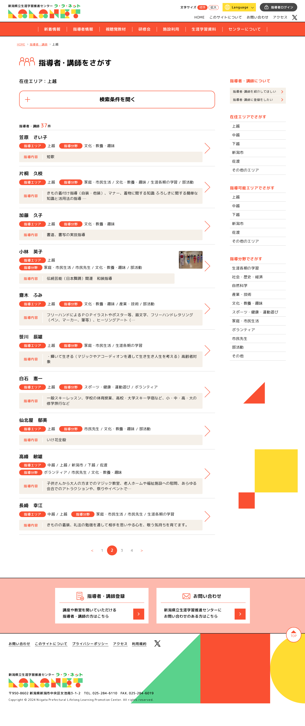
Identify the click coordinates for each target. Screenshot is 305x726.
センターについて (244, 29)
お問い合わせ (257, 17)
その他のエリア (246, 170)
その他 (238, 355)
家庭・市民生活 (246, 320)
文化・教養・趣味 (248, 303)
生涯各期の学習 (246, 268)
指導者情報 (83, 29)
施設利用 (171, 29)
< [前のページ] (92, 572)
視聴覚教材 (115, 29)
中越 (236, 135)
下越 (236, 144)
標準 (203, 7)
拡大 (214, 7)
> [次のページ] (142, 572)
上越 (236, 126)
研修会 (144, 29)
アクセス (280, 17)
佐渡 (236, 161)
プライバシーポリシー (90, 666)
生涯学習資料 (204, 29)
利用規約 (139, 666)
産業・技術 (242, 294)
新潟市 (238, 153)
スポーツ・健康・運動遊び (256, 312)
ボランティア (244, 329)
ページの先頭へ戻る (293, 658)
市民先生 (240, 338)
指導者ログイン (282, 7)
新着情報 (52, 29)
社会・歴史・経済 (248, 276)
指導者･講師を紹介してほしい (254, 91)
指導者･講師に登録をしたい (253, 100)
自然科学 (240, 285)
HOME (199, 17)
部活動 (238, 347)
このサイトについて (225, 17)
